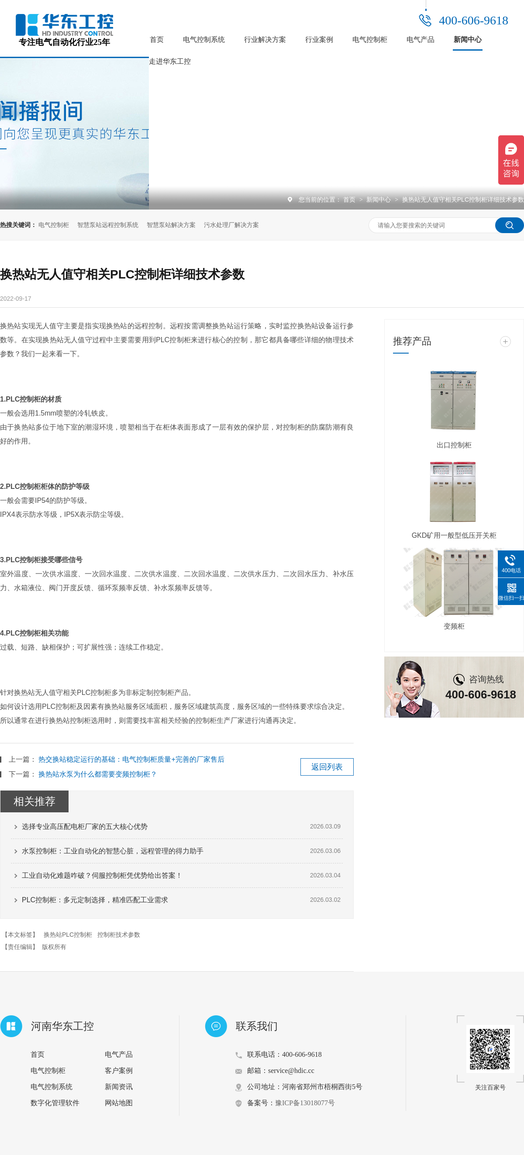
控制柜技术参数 (118, 934)
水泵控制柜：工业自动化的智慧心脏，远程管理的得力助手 (112, 851)
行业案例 (319, 39)
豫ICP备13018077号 (305, 1103)
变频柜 (454, 626)
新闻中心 (468, 39)
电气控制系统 (204, 39)
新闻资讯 (119, 1086)
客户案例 (119, 1070)
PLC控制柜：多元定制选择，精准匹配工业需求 (95, 900)
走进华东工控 (170, 61)
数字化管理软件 (55, 1103)
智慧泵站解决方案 (171, 224)
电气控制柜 (369, 39)
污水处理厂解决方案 (231, 224)
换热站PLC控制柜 (68, 934)
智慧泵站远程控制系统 (107, 224)
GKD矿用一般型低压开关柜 (454, 535)
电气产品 (420, 39)
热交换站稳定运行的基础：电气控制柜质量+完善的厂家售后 (131, 759)
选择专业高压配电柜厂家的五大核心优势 (85, 826)
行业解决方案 (265, 39)
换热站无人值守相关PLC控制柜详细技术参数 (463, 199)
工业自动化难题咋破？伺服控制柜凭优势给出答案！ (102, 875)
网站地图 (119, 1103)
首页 (157, 39)
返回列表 (327, 767)
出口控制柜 (454, 445)
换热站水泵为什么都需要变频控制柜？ (97, 774)
